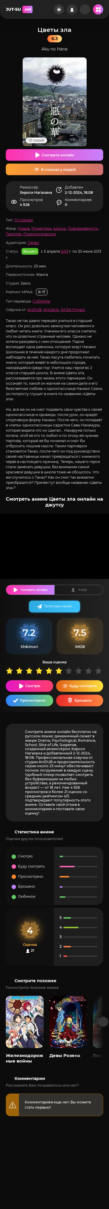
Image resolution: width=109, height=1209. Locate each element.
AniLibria (51, 309)
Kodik (82, 590)
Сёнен (33, 242)
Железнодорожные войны (24, 1058)
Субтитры (41, 301)
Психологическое (39, 234)
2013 (64, 251)
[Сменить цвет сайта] (59, 9)
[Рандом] (85, 9)
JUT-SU (19, 9)
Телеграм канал (58, 606)
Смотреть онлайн (58, 155)
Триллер (14, 234)
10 (100, 670)
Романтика (41, 228)
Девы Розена (64, 1055)
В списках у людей (58, 169)
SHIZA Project (72, 309)
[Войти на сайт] (72, 9)
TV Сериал (23, 220)
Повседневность (82, 228)
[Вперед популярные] (103, 1022)
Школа (59, 228)
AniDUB (34, 309)
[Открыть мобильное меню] (98, 9)
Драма (24, 228)
